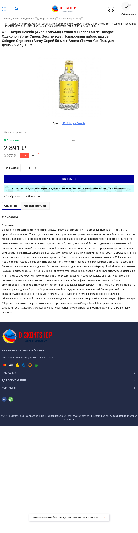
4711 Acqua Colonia (73, 123)
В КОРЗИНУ (69, 179)
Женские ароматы (70, 19)
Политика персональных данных (19, 357)
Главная (6, 19)
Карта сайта (46, 357)
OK (103, 517)
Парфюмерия (47, 19)
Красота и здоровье (23, 19)
